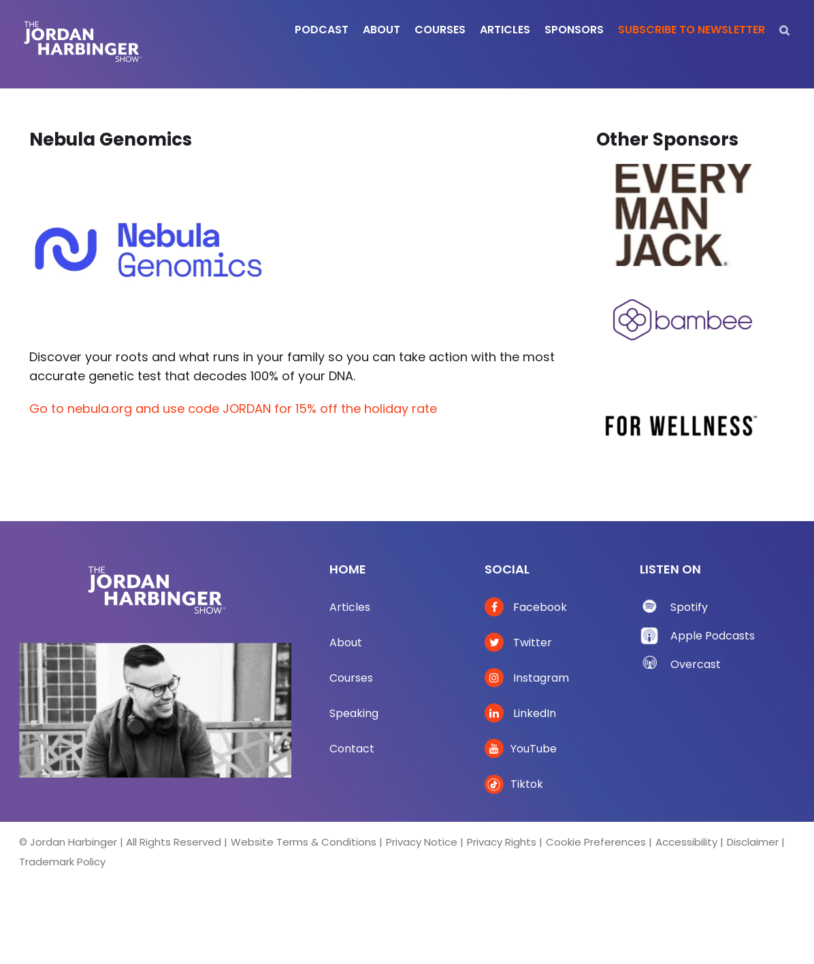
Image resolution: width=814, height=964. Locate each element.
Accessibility (686, 842)
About (345, 642)
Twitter (518, 642)
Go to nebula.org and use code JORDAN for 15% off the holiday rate (233, 408)
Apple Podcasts (712, 636)
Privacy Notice (421, 842)
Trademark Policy (62, 861)
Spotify (689, 607)
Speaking (353, 713)
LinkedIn (520, 713)
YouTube (521, 749)
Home (347, 569)
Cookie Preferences (596, 842)
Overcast (695, 664)
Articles (349, 607)
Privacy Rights (501, 842)
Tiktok (514, 784)
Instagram (527, 678)
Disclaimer (753, 842)
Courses (351, 678)
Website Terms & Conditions (303, 842)
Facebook (526, 607)
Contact (351, 749)
